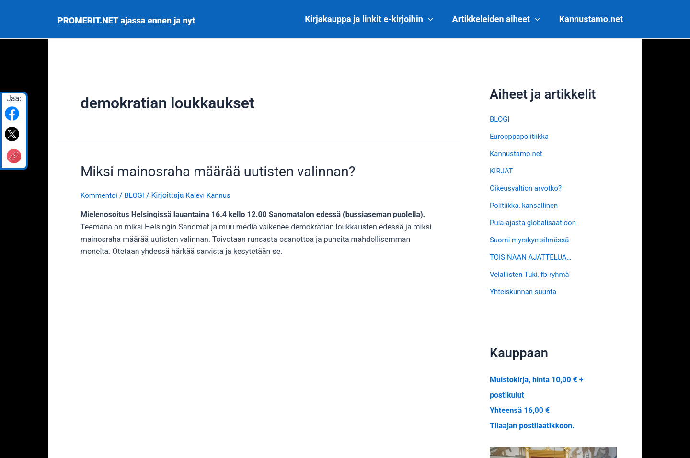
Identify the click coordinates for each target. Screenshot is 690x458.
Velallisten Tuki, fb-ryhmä (532, 274)
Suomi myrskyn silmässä (532, 239)
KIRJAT (502, 170)
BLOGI (137, 193)
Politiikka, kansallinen (526, 205)
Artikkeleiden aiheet (499, 19)
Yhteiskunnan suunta (525, 291)
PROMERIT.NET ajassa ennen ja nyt (126, 20)
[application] (433, 19)
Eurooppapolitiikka (521, 136)
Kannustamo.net (592, 19)
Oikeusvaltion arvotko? (528, 188)
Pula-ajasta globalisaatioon (536, 222)
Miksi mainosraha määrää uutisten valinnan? (203, 170)
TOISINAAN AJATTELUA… (533, 257)
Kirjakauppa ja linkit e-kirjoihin (373, 19)
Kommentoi (100, 193)
